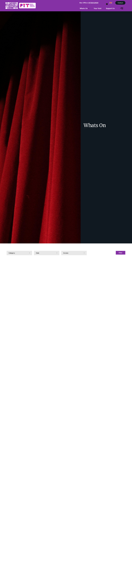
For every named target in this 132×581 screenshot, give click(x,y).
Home (85, 130)
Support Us (110, 8)
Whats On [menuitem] (84, 8)
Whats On (92, 130)
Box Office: (89, 3)
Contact (120, 3)
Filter (120, 253)
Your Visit (97, 8)
